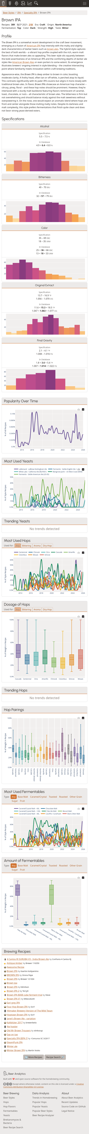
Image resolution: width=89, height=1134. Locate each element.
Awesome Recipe (15, 967)
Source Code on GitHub (74, 1106)
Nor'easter (12, 1026)
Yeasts (6, 1115)
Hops (6, 1102)
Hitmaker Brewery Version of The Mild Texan (29, 1010)
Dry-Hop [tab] (47, 545)
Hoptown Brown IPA (17, 1014)
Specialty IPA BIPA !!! (17, 1038)
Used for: (8, 545)
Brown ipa (12, 982)
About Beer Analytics (72, 1097)
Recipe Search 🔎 (55, 1057)
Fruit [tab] (22, 800)
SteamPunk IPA (14, 1042)
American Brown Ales (23, 62)
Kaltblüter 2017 (15, 1022)
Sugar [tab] (15, 800)
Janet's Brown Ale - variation (21, 1018)
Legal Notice (68, 1110)
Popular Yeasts (40, 1106)
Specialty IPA (30, 12)
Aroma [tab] (37, 545)
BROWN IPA (13, 975)
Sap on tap (12, 1034)
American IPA (34, 45)
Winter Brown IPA (16, 1050)
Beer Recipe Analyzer (43, 1115)
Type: (7, 796)
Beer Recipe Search (13, 1127)
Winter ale (12, 1046)
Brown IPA (12, 971)
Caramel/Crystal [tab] (38, 796)
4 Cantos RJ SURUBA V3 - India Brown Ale (28, 959)
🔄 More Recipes (33, 1057)
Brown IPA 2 (13, 990)
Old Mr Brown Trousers (19, 1030)
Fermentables (10, 1110)
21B (31, 24)
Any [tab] (18, 545)
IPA (19, 12)
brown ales (52, 48)
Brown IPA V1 (14, 998)
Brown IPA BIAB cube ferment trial (24, 994)
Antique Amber (14, 963)
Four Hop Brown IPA (17, 1006)
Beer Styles (8, 12)
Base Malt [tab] (23, 796)
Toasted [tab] (53, 796)
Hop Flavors (9, 1106)
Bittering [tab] (26, 545)
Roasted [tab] (63, 796)
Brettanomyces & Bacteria (12, 1121)
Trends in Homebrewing (44, 1097)
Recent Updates (70, 1102)
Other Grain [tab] (76, 796)
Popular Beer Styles (42, 1110)
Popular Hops (39, 1102)
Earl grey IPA (13, 1002)
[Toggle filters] (84, 3)
